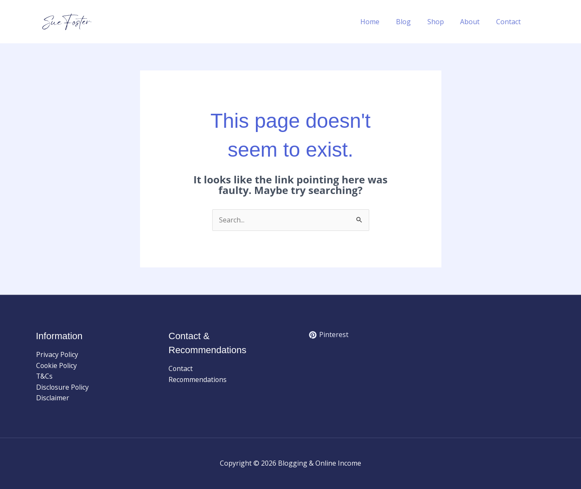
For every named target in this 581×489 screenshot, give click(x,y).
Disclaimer (52, 398)
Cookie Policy (57, 365)
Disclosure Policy (63, 387)
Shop (442, 21)
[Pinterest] (328, 335)
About (474, 21)
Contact (509, 21)
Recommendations (197, 379)
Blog (413, 21)
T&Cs (44, 376)
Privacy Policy (57, 354)
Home (382, 21)
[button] (541, 21)
